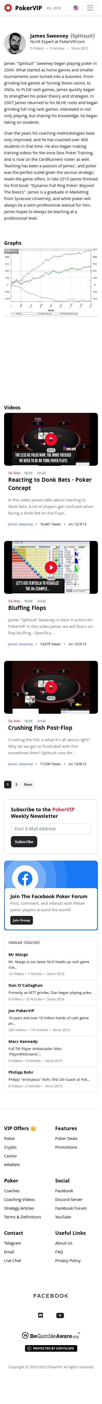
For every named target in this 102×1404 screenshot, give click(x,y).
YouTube (63, 1217)
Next (28, 784)
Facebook (64, 1191)
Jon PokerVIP (21, 1011)
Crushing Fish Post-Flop (40, 729)
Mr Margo (18, 955)
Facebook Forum (71, 1209)
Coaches (12, 1191)
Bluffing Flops (27, 609)
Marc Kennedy (23, 1042)
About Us (63, 1243)
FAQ (59, 1252)
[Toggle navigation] (90, 7)
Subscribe (24, 841)
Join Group (21, 920)
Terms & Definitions (22, 1217)
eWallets (12, 1165)
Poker (9, 1139)
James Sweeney (20, 525)
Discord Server (68, 1200)
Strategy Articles (19, 1209)
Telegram (12, 1243)
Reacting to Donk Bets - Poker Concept (50, 485)
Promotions (66, 1148)
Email (9, 1252)
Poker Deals (66, 1139)
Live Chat (12, 1261)
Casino (10, 1156)
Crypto (10, 1148)
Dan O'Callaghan (25, 986)
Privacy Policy (68, 1261)
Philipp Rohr (20, 1072)
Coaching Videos (19, 1200)
